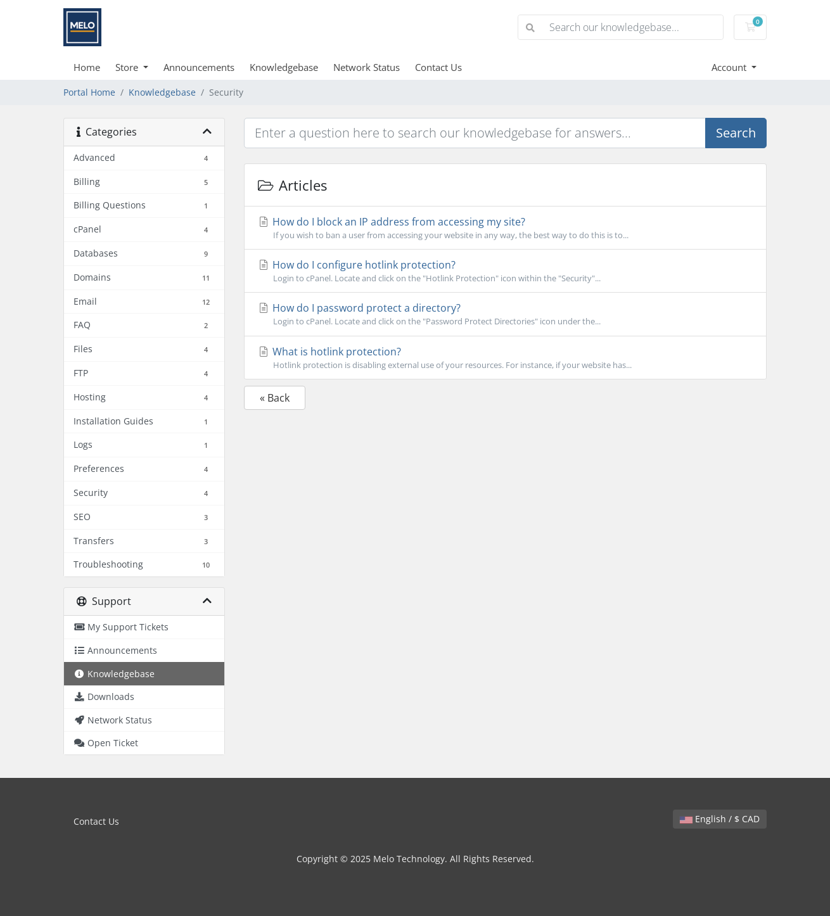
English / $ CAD (720, 819)
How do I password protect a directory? (505, 314)
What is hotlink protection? (505, 358)
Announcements (198, 67)
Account (730, 67)
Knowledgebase (284, 67)
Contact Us (438, 67)
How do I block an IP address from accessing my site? (505, 228)
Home (86, 67)
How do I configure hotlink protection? (505, 271)
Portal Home (89, 92)
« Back (275, 398)
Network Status (366, 67)
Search (736, 132)
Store (128, 67)
